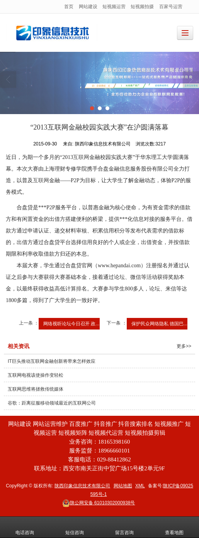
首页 (68, 6)
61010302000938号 (98, 503)
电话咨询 (24, 527)
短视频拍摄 (142, 6)
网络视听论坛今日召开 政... (71, 323)
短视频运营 (114, 6)
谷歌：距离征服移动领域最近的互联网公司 (52, 403)
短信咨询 (74, 527)
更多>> (184, 346)
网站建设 (88, 6)
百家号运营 (170, 6)
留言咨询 (124, 527)
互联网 (81, 157)
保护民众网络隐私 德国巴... (159, 323)
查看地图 (174, 527)
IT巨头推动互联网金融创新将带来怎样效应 (51, 361)
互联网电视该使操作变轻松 (35, 375)
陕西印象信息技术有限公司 (82, 485)
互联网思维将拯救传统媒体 (35, 389)
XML (140, 485)
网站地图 (123, 485)
